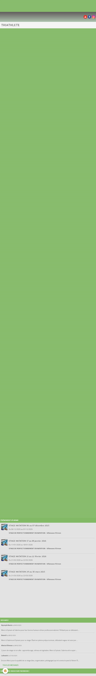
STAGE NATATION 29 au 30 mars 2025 (27, 571)
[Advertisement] (45, 5)
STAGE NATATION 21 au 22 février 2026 (27, 556)
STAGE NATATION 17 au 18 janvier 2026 (27, 541)
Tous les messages (10, 665)
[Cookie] (5, 671)
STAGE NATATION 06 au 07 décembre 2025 (29, 525)
